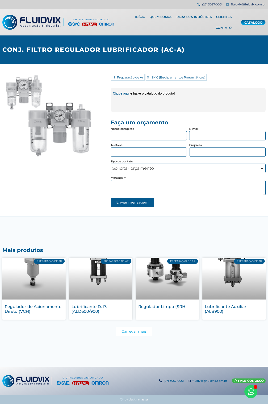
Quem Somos (161, 15)
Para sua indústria (194, 15)
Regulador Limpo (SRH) (162, 306)
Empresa (195, 145)
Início (140, 15)
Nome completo (122, 128)
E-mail (193, 128)
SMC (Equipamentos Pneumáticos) (178, 77)
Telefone (116, 145)
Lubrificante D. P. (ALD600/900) (89, 309)
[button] (134, 331)
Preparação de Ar (130, 77)
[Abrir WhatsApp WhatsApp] (250, 391)
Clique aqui (121, 93)
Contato (224, 26)
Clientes (224, 15)
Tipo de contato (122, 161)
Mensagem (118, 177)
